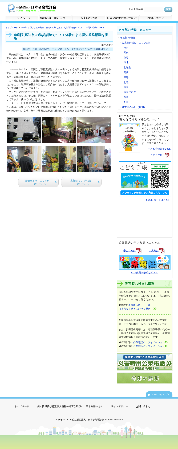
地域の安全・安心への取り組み (48, 28)
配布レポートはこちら (158, 199)
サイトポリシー (119, 406)
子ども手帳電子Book (159, 148)
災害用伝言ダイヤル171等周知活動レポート (84, 28)
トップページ (12, 28)
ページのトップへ (161, 394)
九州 (126, 102)
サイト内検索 (136, 9)
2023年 (23, 28)
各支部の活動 (127, 37)
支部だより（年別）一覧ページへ (81, 182)
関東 (126, 52)
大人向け (157, 250)
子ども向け (132, 250)
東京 (126, 47)
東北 (126, 62)
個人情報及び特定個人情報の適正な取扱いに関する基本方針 (70, 406)
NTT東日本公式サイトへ (145, 270)
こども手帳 (160, 155)
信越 (126, 57)
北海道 (127, 67)
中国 (126, 87)
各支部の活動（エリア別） (136, 42)
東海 (126, 77)
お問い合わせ (143, 406)
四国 (30, 28)
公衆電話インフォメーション (150, 342)
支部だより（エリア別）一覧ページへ (38, 182)
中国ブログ (130, 92)
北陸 (126, 82)
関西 (126, 72)
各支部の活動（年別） (134, 107)
